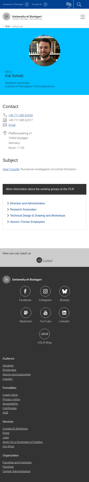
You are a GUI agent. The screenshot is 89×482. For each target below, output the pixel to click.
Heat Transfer (11, 169)
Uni (13, 4)
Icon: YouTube (45, 312)
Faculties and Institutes (17, 462)
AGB (5, 412)
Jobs (6, 437)
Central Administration (16, 471)
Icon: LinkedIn (64, 312)
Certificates (10, 408)
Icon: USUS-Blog (44, 334)
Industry (8, 379)
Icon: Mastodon (26, 312)
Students (8, 365)
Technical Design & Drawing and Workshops (37, 215)
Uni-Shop (8, 446)
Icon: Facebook (25, 291)
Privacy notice (11, 399)
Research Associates (23, 209)
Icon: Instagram (45, 291)
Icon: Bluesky (64, 291)
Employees (9, 370)
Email (12, 125)
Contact (44, 260)
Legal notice (10, 394)
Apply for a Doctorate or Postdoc (23, 442)
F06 (37, 4)
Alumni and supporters (17, 374)
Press (6, 433)
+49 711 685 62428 (21, 115)
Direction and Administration (27, 203)
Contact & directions (15, 428)
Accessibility (10, 403)
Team (7, 26)
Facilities (8, 466)
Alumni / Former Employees (27, 221)
